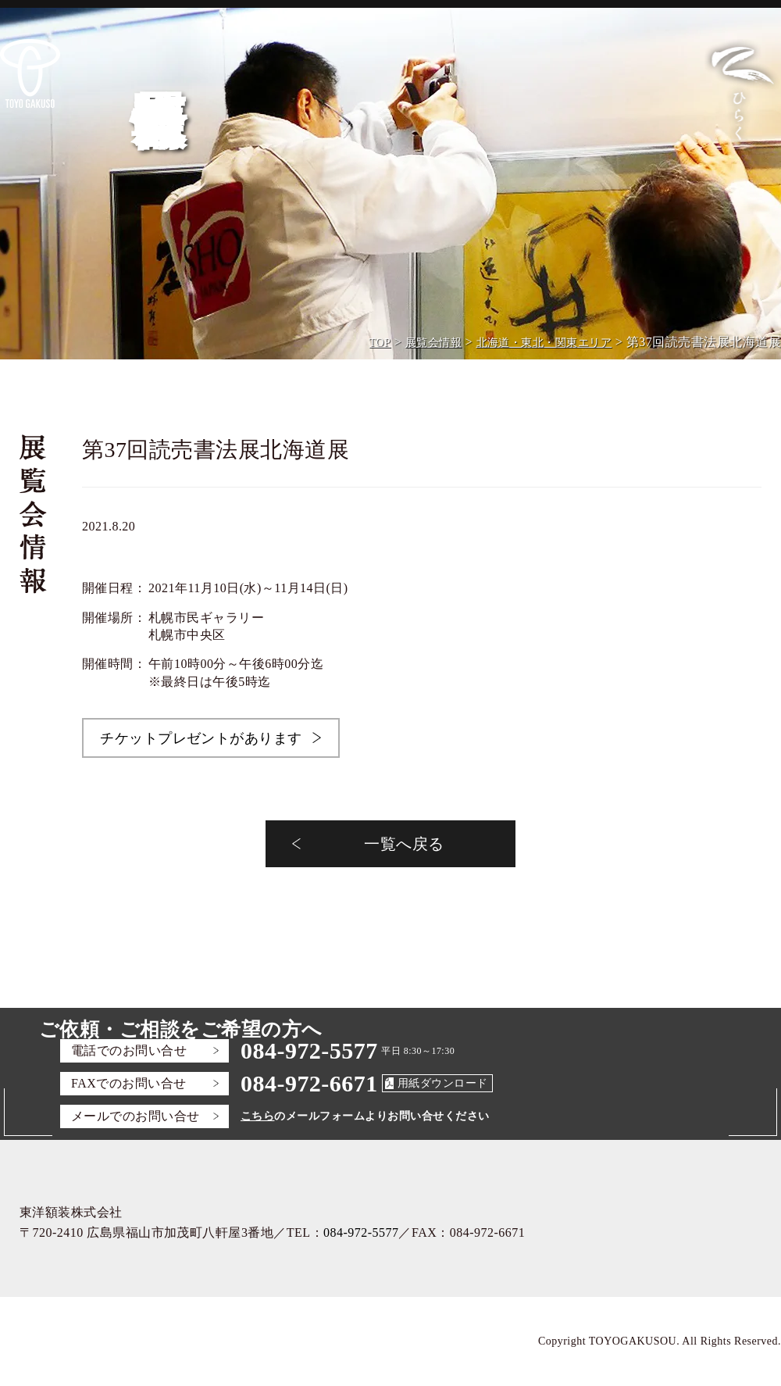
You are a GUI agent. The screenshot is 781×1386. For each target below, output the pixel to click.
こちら (257, 1116)
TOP (380, 342)
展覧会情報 (433, 342)
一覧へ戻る (404, 843)
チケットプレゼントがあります (201, 738)
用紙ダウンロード (443, 1083)
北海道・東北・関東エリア (544, 342)
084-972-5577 (309, 1050)
